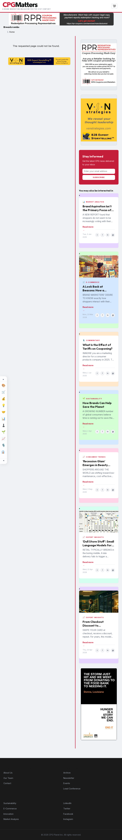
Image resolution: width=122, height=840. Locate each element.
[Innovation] (3, 405)
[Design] (3, 385)
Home (12, 32)
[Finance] (3, 399)
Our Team (8, 778)
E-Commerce (10, 808)
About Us (7, 772)
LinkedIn (67, 803)
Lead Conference (71, 788)
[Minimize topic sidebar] (3, 460)
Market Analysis (11, 819)
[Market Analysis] (3, 419)
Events (66, 783)
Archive (67, 772)
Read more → (88, 228)
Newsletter (68, 778)
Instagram (68, 819)
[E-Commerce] (3, 392)
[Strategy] (3, 425)
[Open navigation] (114, 6)
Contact (7, 783)
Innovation (8, 814)
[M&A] (3, 412)
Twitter (66, 808)
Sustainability (9, 803)
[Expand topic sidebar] (3, 379)
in (107, 235)
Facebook (68, 814)
